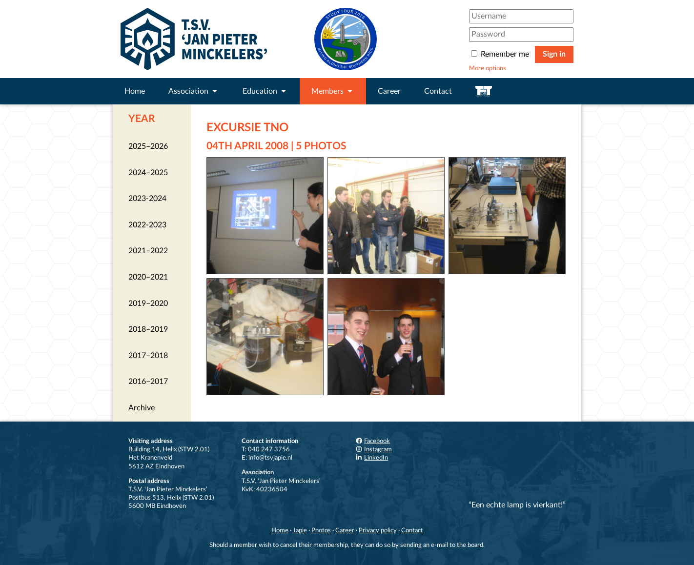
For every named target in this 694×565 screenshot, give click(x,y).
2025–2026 (148, 146)
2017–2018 (148, 356)
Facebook (372, 441)
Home (134, 91)
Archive (141, 408)
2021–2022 (148, 251)
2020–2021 (148, 277)
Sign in (554, 54)
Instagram (373, 449)
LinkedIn (371, 458)
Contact (438, 91)
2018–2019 (148, 329)
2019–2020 (148, 303)
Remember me (501, 54)
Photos (321, 530)
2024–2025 (148, 173)
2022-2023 (147, 225)
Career (389, 91)
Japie (300, 530)
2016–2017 (148, 381)
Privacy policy (378, 530)
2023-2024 (147, 198)
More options (487, 68)
